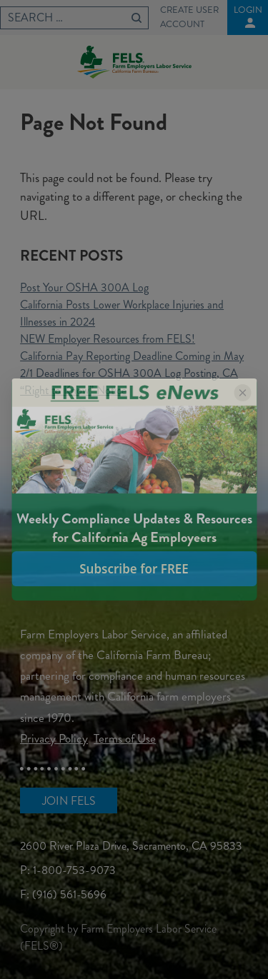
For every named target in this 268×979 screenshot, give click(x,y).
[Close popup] (242, 392)
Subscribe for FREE (134, 569)
